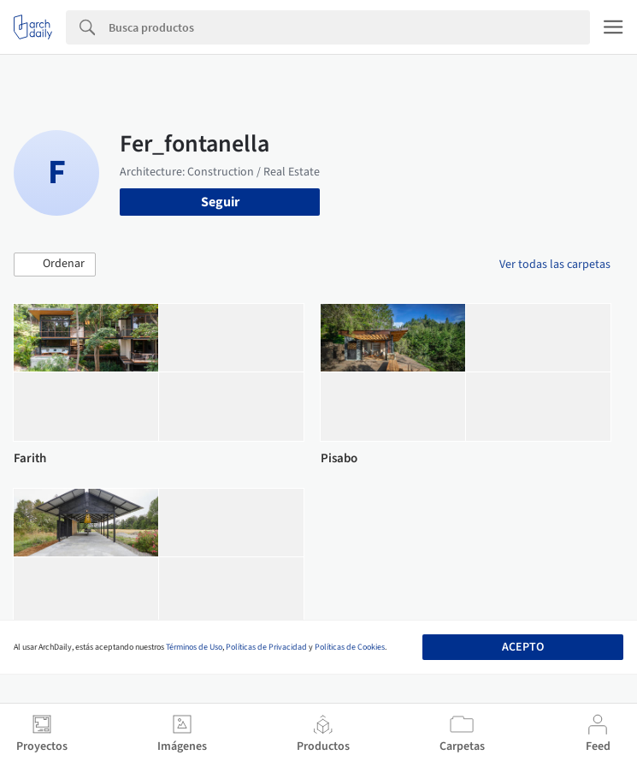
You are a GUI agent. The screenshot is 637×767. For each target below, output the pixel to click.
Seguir (220, 202)
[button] (55, 264)
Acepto (523, 647)
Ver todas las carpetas (554, 264)
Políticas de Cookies (350, 647)
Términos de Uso (194, 647)
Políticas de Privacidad (266, 647)
